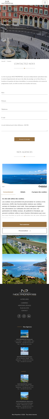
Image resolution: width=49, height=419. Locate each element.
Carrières (24, 303)
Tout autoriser (24, 224)
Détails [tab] (23, 192)
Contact (24, 310)
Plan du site (24, 308)
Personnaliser (24, 230)
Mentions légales (24, 305)
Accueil (3, 61)
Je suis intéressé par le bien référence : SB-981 (24, 127)
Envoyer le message (24, 139)
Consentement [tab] (8, 192)
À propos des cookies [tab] (39, 192)
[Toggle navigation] (45, 2)
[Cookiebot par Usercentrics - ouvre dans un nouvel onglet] (38, 186)
